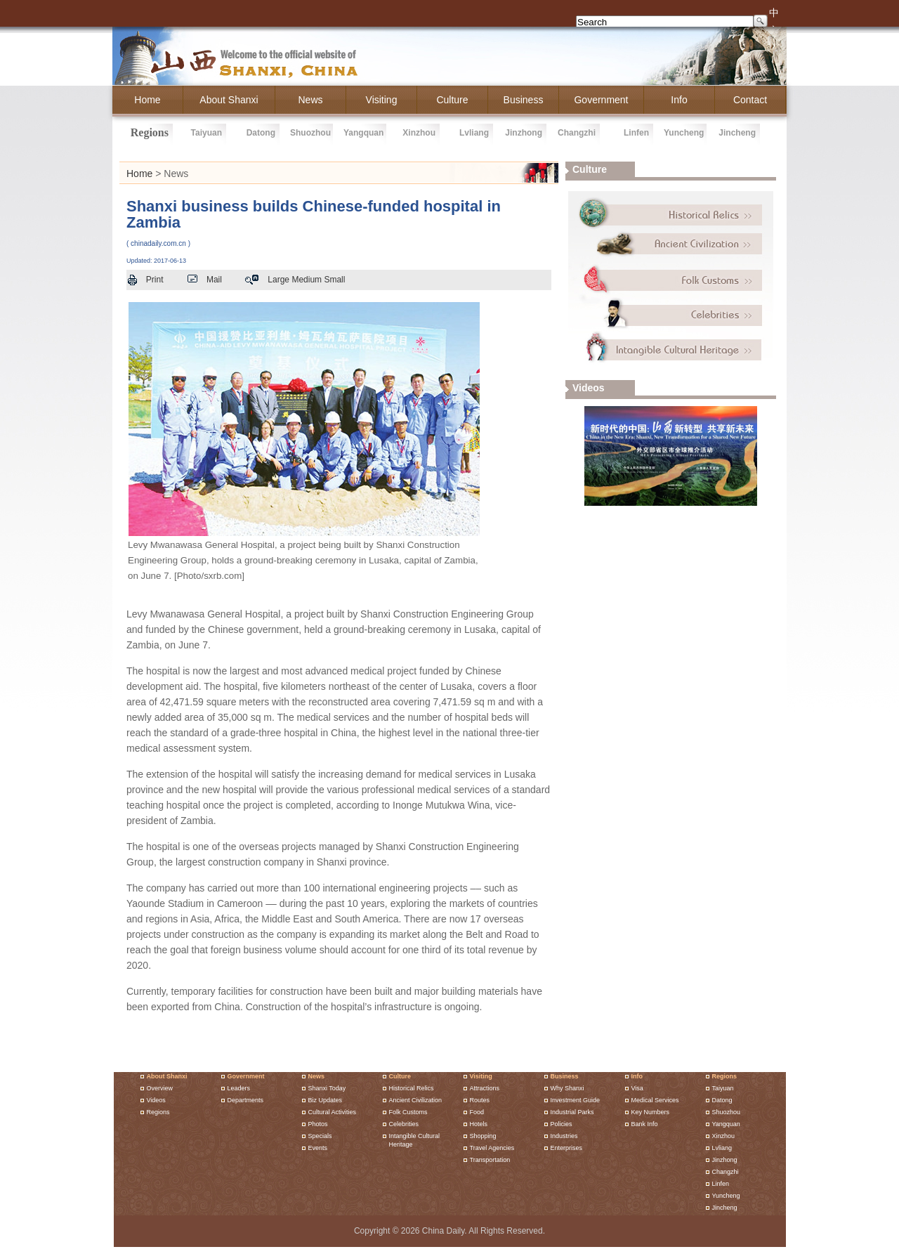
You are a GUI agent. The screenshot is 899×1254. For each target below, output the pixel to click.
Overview (160, 1088)
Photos (318, 1124)
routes (480, 1100)
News (310, 99)
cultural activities (332, 1112)
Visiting (382, 99)
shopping (483, 1135)
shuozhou (310, 133)
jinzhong (523, 133)
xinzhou (418, 133)
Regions (158, 1112)
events (318, 1147)
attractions (485, 1088)
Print (155, 280)
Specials (320, 1135)
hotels (479, 1124)
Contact (750, 99)
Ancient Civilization (415, 1100)
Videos (156, 1100)
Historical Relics (411, 1088)
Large (278, 280)
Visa (637, 1088)
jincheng (737, 133)
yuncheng (684, 133)
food (477, 1112)
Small (334, 280)
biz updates (325, 1100)
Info (637, 1076)
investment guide (576, 1100)
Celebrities (404, 1124)
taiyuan (206, 133)
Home (139, 173)
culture (452, 99)
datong (261, 133)
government (601, 99)
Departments (246, 1100)
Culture (400, 1076)
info (679, 99)
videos (588, 387)
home (147, 99)
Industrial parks (572, 1112)
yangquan (363, 133)
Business (565, 1076)
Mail (214, 280)
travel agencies (492, 1147)
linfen (636, 133)
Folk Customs (408, 1112)
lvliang (474, 133)
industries (564, 1135)
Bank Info (644, 1124)
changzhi (577, 133)
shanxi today (327, 1088)
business (524, 99)
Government (246, 1076)
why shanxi (567, 1088)
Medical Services (655, 1100)
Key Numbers (650, 1112)
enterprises (567, 1147)
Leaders (239, 1088)
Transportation (490, 1159)
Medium (306, 280)
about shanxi (228, 99)
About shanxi (167, 1076)
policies (561, 1124)
